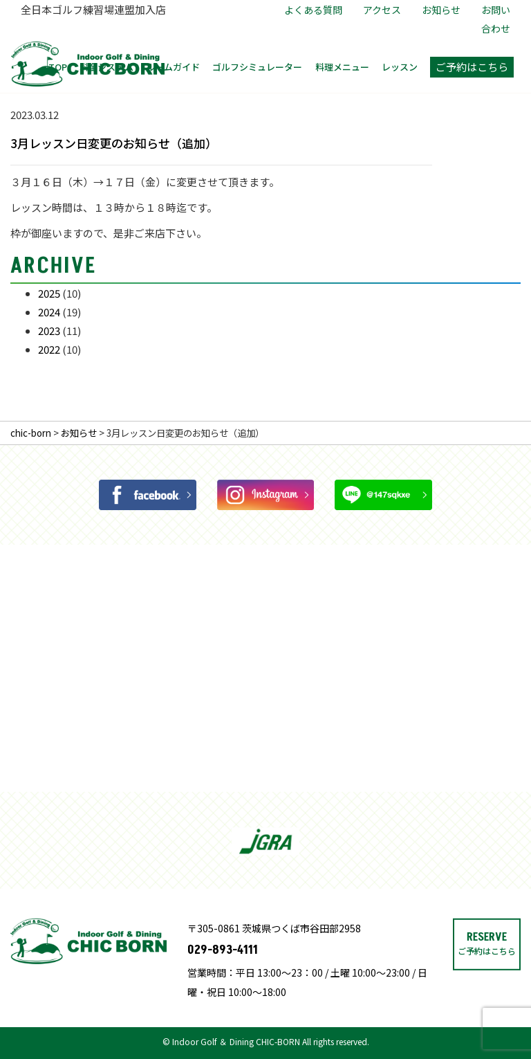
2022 (49, 349)
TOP (57, 66)
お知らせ (441, 10)
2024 (49, 312)
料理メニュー (342, 66)
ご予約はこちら (472, 67)
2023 (49, 330)
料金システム (106, 66)
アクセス (382, 10)
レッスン (400, 66)
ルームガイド (173, 66)
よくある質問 (313, 10)
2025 (49, 293)
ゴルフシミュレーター (257, 66)
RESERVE (487, 988)
